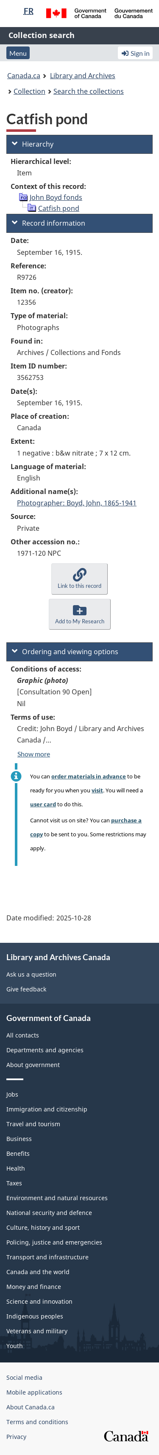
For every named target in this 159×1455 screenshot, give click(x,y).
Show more (33, 754)
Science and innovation (39, 1301)
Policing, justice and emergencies (54, 1242)
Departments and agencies (45, 1050)
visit (97, 790)
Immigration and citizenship (46, 1109)
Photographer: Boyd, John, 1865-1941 (77, 503)
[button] (79, 578)
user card (43, 804)
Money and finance (33, 1287)
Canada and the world (38, 1272)
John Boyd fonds (56, 197)
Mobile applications (34, 1392)
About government (33, 1065)
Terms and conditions (37, 1422)
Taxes (14, 1183)
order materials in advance (88, 776)
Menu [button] (18, 53)
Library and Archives (82, 75)
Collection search (41, 35)
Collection (29, 91)
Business (19, 1139)
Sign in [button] (135, 53)
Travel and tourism (33, 1124)
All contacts (22, 1035)
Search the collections (88, 91)
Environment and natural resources (57, 1198)
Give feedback (26, 989)
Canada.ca (23, 75)
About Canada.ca (30, 1407)
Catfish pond (58, 208)
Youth (14, 1346)
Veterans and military (36, 1331)
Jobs (12, 1094)
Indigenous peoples (34, 1316)
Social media (24, 1377)
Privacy (16, 1437)
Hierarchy (32, 144)
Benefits (18, 1153)
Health (15, 1168)
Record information (48, 223)
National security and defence (49, 1213)
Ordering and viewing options (65, 651)
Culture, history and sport (43, 1227)
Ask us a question (31, 974)
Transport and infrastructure (47, 1257)
